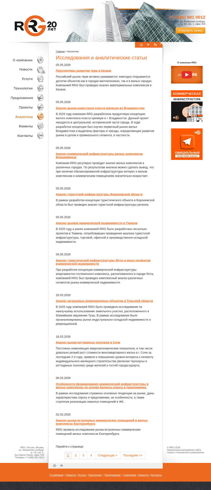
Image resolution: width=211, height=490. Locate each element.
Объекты (23, 97)
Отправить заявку (190, 30)
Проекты (23, 107)
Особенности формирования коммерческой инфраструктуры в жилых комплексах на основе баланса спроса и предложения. (102, 385)
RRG (36, 25)
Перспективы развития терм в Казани (83, 70)
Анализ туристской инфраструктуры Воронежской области (99, 194)
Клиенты (23, 126)
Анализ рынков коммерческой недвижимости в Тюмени (97, 223)
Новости (24, 69)
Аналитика (23, 116)
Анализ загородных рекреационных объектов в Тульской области (104, 301)
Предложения (112, 475)
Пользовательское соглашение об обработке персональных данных (185, 456)
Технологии (23, 88)
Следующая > (107, 455)
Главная (60, 51)
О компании (23, 60)
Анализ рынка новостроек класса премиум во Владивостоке (100, 108)
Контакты (23, 135)
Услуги (23, 79)
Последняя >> (133, 455)
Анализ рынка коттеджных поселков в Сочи (88, 342)
